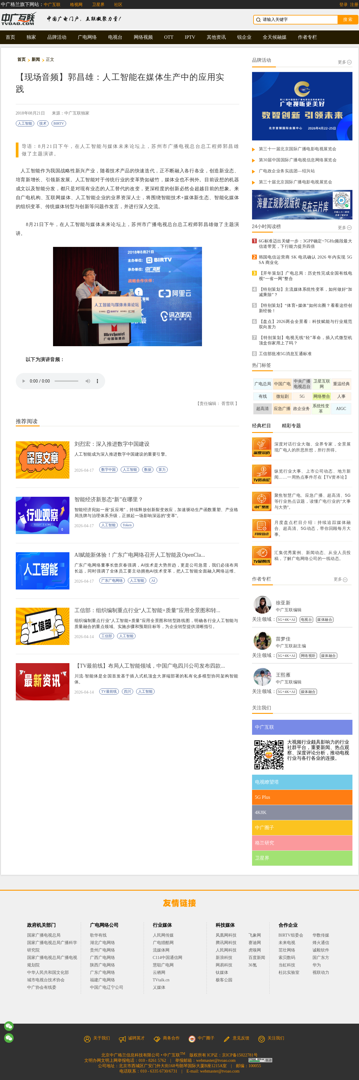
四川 (127, 691)
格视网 (76, 4)
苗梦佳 (283, 638)
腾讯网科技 (226, 942)
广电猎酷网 (163, 942)
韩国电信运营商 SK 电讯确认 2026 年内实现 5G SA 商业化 (305, 260)
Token (127, 525)
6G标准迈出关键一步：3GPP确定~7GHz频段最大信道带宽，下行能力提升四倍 (305, 244)
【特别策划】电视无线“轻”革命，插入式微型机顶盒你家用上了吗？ (305, 340)
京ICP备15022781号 (240, 1055)
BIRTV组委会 (291, 935)
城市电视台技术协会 (46, 980)
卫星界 (98, 4)
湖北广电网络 (102, 942)
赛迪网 (254, 942)
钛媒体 (222, 972)
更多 (345, 62)
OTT (168, 37)
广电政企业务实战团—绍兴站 (287, 171)
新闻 (36, 59)
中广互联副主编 (291, 646)
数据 (147, 470)
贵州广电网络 (102, 950)
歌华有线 (98, 935)
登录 (343, 4)
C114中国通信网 (168, 957)
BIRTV (59, 123)
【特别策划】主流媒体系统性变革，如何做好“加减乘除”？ (305, 292)
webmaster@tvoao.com (215, 1060)
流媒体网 (161, 950)
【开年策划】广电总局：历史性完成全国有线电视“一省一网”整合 (305, 276)
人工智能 (25, 123)
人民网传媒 (163, 935)
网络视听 (308, 656)
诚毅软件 (321, 950)
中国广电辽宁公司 (106, 987)
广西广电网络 (102, 957)
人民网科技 (226, 950)
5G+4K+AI (287, 620)
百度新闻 (256, 957)
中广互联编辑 (289, 610)
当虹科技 (287, 965)
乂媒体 (159, 987)
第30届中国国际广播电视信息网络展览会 (298, 160)
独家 (31, 37)
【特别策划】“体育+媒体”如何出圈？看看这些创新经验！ (305, 308)
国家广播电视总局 (43, 935)
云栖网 (159, 972)
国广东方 (321, 957)
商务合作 (166, 1038)
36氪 (252, 965)
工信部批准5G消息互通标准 (285, 354)
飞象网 (254, 935)
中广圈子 (201, 1038)
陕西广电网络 (102, 965)
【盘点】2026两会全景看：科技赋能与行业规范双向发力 (305, 324)
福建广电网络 (102, 980)
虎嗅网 (254, 950)
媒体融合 (324, 620)
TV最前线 (109, 691)
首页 (10, 37)
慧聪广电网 (163, 965)
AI (153, 580)
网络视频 (143, 37)
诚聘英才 (132, 1038)
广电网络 (87, 37)
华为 (321, 965)
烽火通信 (321, 942)
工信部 (106, 636)
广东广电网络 (112, 580)
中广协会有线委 (41, 987)
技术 (42, 123)
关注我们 (271, 1038)
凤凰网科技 (226, 935)
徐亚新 (283, 602)
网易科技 (224, 965)
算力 (162, 470)
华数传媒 (321, 935)
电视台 (115, 37)
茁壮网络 (287, 950)
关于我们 (97, 1038)
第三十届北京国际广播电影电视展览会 (295, 182)
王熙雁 (283, 674)
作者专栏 (307, 37)
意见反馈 (236, 1038)
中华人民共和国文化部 (48, 972)
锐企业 (244, 37)
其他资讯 (216, 37)
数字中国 (108, 470)
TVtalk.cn (161, 980)
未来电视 (287, 942)
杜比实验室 (289, 972)
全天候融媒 (275, 37)
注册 (354, 4)
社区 (118, 4)
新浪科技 (224, 957)
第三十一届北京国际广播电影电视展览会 (298, 149)
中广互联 (52, 4)
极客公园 (224, 980)
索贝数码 (287, 957)
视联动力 (321, 972)
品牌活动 (56, 37)
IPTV (190, 37)
